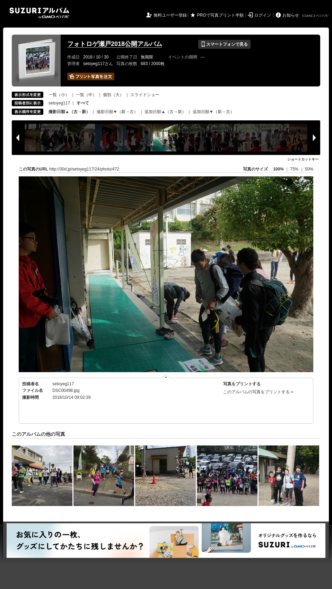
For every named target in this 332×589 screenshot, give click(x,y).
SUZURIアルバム (39, 13)
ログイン (262, 15)
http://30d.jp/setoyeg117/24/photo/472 (84, 169)
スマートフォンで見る (224, 44)
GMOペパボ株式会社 (316, 15)
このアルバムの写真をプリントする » (258, 391)
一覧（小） (59, 94)
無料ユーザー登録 (170, 15)
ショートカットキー (302, 159)
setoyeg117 (59, 103)
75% (294, 169)
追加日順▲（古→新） (165, 111)
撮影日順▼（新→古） (117, 111)
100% (278, 169)
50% (309, 169)
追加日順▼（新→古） (213, 111)
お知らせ (290, 15)
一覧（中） (86, 94)
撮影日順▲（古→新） (69, 111)
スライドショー (144, 94)
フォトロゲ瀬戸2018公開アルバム (114, 43)
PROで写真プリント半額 (220, 15)
